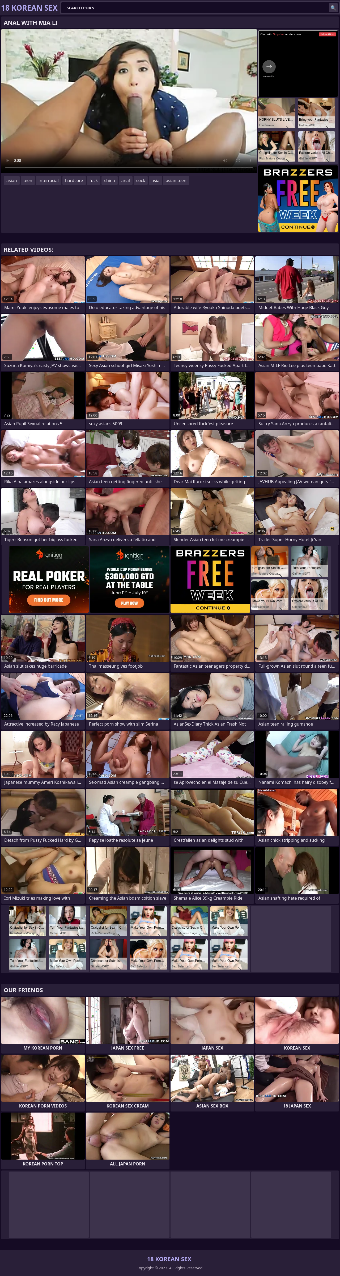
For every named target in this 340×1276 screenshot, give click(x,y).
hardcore (74, 180)
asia (155, 180)
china (109, 180)
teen (27, 180)
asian (11, 180)
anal (125, 180)
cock (140, 180)
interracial (49, 180)
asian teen (176, 180)
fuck (94, 180)
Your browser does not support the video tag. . (129, 101)
